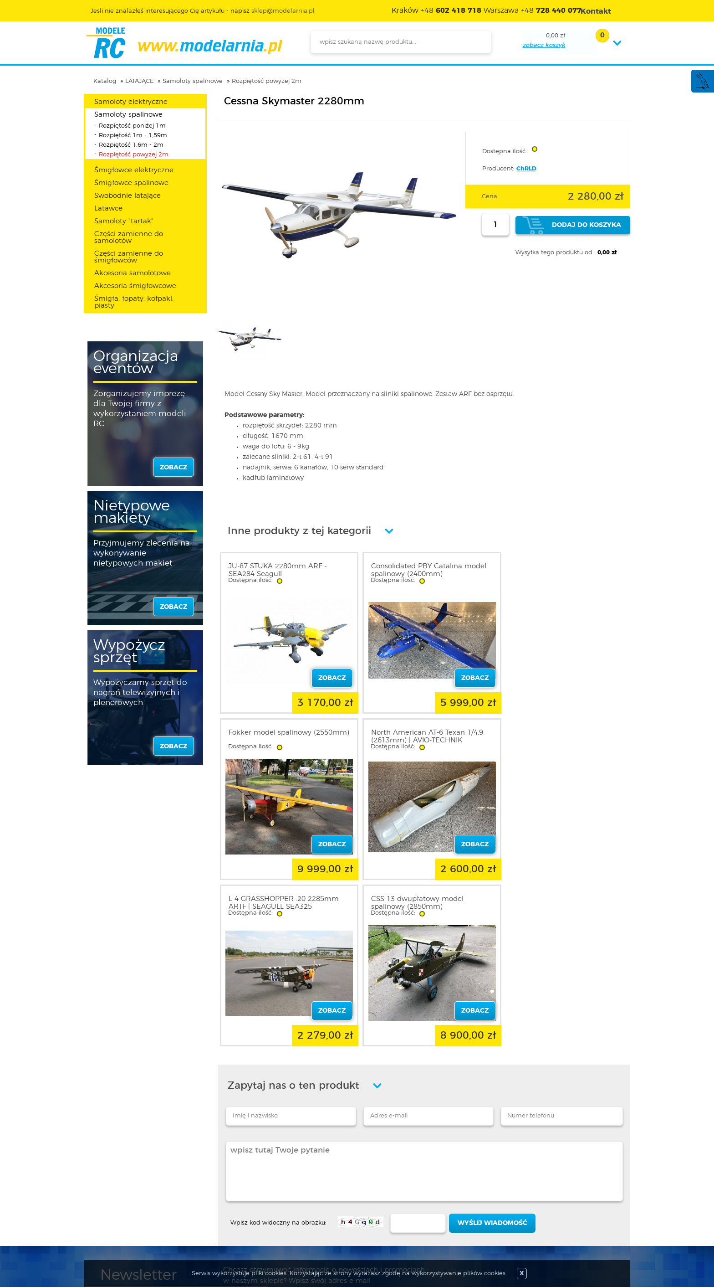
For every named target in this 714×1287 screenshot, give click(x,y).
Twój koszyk (218, 1211)
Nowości (314, 1189)
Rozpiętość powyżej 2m (266, 81)
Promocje (316, 1178)
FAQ (107, 1233)
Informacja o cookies (133, 1211)
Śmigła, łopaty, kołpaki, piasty (133, 302)
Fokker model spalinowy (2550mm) (544, 570)
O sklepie (114, 1178)
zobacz (173, 467)
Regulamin (117, 1189)
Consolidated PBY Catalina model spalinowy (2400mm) (423, 570)
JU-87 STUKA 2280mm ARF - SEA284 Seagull (277, 570)
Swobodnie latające (127, 195)
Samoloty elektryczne (131, 101)
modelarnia (184, 42)
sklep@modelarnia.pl (283, 11)
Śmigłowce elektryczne (133, 170)
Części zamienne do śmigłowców (128, 257)
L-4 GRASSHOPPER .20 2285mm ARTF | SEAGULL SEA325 (421, 736)
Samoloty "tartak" (123, 221)
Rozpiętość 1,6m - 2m (131, 145)
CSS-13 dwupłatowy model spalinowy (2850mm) (549, 736)
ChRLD (526, 169)
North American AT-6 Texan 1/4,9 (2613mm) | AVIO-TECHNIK (285, 736)
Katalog (104, 81)
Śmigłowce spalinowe (131, 183)
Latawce (108, 208)
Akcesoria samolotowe (132, 273)
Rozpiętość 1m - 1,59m (133, 136)
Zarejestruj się (221, 1189)
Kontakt (112, 1222)
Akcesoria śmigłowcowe (135, 286)
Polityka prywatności (132, 1200)
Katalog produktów (331, 1200)
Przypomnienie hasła (232, 1222)
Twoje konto (219, 1200)
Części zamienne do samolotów (128, 237)
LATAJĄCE (139, 81)
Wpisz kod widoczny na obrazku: (278, 1057)
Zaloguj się (217, 1178)
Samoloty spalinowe (193, 81)
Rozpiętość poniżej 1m (132, 126)
